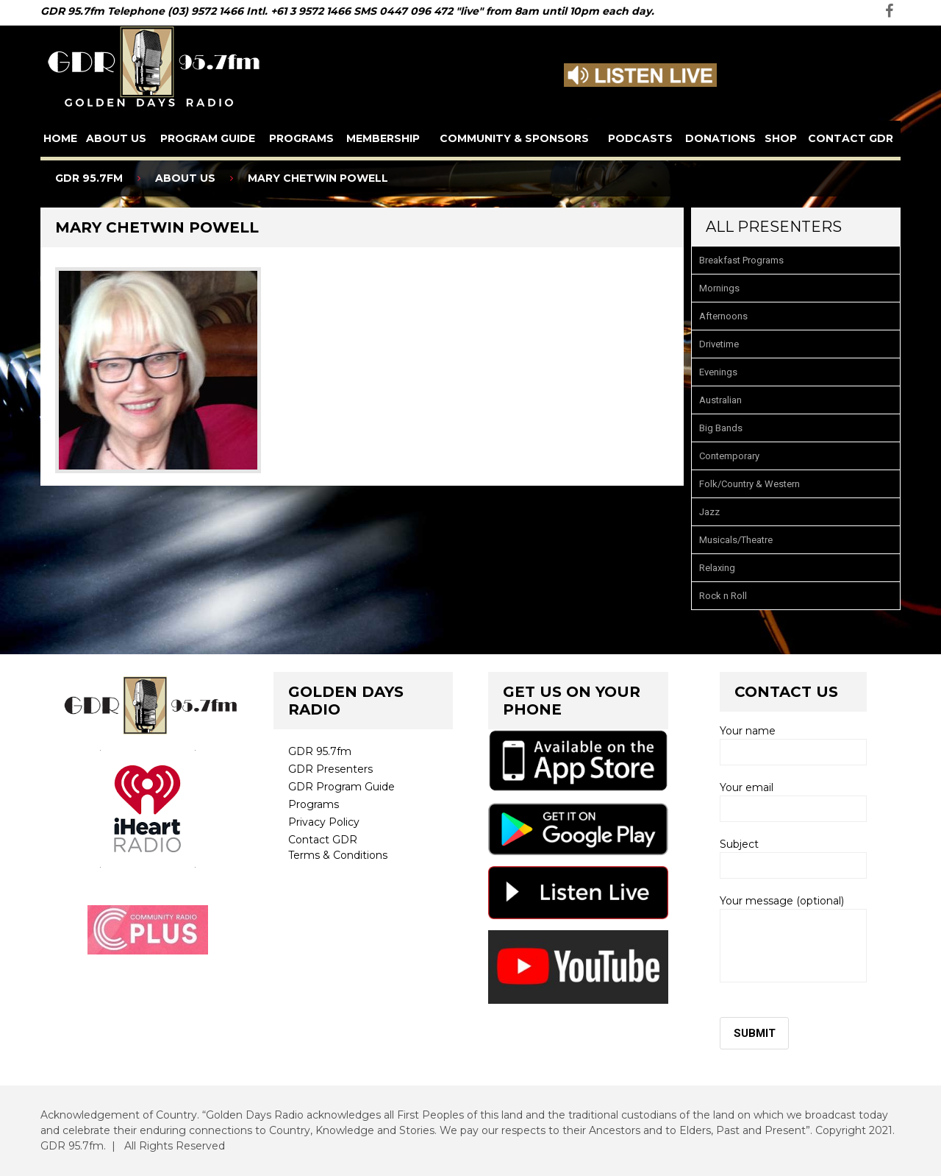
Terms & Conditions (337, 855)
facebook (889, 11)
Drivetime (719, 344)
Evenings (718, 372)
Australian (720, 399)
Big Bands (721, 427)
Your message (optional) (793, 938)
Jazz (709, 511)
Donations (720, 138)
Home (60, 138)
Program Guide (207, 138)
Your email (793, 801)
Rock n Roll (723, 595)
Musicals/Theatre (736, 539)
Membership (383, 138)
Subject (793, 858)
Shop (781, 138)
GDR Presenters (330, 769)
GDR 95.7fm (319, 751)
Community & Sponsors (514, 138)
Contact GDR (850, 138)
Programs (301, 138)
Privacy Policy (323, 822)
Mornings (719, 288)
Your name (793, 744)
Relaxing (717, 567)
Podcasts (640, 138)
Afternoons (723, 316)
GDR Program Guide (341, 786)
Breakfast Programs (741, 260)
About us (116, 138)
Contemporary (729, 455)
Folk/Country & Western (749, 483)
